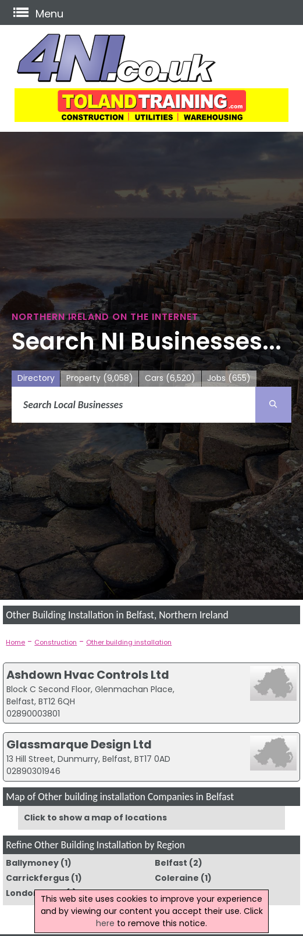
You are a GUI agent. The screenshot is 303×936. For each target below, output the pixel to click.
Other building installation (129, 642)
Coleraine (177, 878)
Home (15, 642)
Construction (55, 642)
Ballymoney (32, 863)
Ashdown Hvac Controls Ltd (87, 675)
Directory (36, 378)
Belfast (171, 863)
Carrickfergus (37, 878)
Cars (170, 378)
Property (99, 378)
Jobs (229, 378)
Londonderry (35, 893)
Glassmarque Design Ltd (79, 744)
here (105, 923)
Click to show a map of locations (95, 817)
